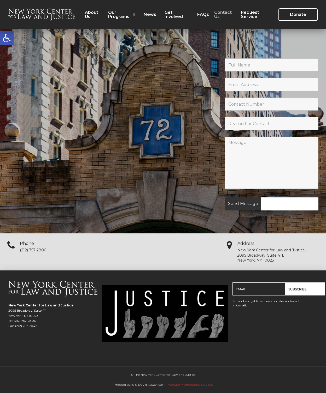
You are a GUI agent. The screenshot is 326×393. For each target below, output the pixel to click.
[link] (7, 38)
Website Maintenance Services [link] (190, 384)
